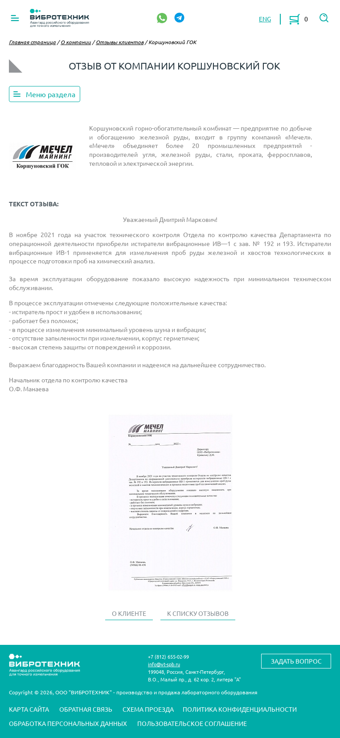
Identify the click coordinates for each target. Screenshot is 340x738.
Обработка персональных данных (68, 723)
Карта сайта (29, 709)
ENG (265, 19)
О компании (76, 41)
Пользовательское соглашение (192, 723)
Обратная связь (85, 709)
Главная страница (32, 41)
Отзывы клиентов (119, 41)
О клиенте (129, 613)
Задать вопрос (296, 661)
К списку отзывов (198, 613)
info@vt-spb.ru (164, 664)
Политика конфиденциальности (240, 709)
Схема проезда (148, 709)
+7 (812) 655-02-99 (168, 656)
